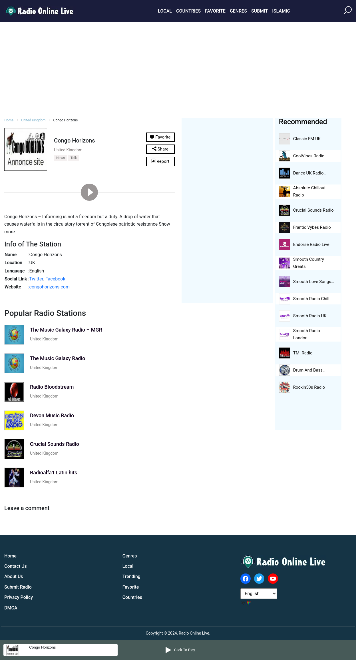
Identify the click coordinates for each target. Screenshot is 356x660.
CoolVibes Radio (309, 156)
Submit (259, 11)
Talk (74, 158)
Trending (131, 576)
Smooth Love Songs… (313, 281)
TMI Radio (303, 353)
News (60, 158)
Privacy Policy (18, 597)
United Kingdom (33, 120)
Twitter (36, 279)
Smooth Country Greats (308, 263)
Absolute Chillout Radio (309, 191)
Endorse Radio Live (311, 244)
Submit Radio (18, 587)
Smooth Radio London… (306, 334)
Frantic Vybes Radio (312, 227)
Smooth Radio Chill (311, 298)
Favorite (215, 11)
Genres (238, 11)
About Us (13, 576)
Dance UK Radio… (310, 173)
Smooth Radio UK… (311, 315)
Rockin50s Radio (309, 387)
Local (165, 11)
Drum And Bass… (309, 370)
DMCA (10, 608)
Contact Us (15, 566)
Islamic (281, 11)
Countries (188, 11)
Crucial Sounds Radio (313, 210)
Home (8, 120)
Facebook (55, 279)
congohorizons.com (49, 287)
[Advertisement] (178, 69)
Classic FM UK (307, 138)
